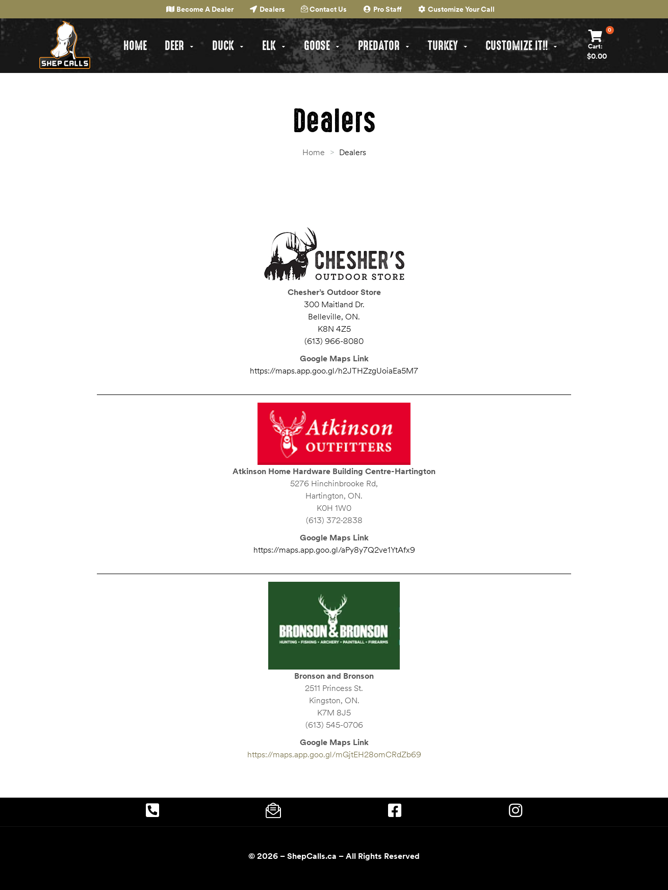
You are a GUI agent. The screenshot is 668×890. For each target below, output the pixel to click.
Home (313, 152)
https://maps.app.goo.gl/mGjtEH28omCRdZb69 (334, 754)
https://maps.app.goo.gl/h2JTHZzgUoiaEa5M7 (334, 370)
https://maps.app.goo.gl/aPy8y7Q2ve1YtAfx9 (334, 550)
